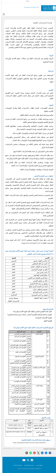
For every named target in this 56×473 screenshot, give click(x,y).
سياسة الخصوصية (28, 465)
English (26, 1)
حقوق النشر (38, 465)
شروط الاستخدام (16, 465)
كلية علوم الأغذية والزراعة (30, 7)
